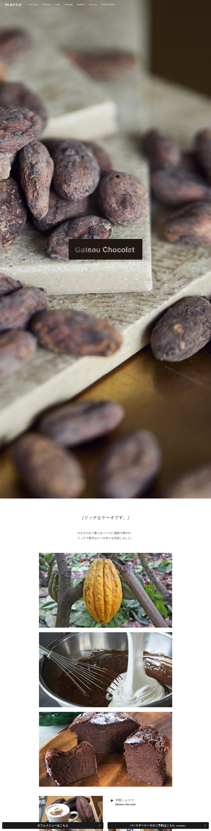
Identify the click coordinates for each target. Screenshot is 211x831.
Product (47, 4)
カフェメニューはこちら (52, 825)
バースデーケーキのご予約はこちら (158, 825)
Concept (33, 4)
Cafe (57, 4)
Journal (68, 4)
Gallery (81, 4)
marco (13, 4)
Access (93, 4)
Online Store (108, 4)
